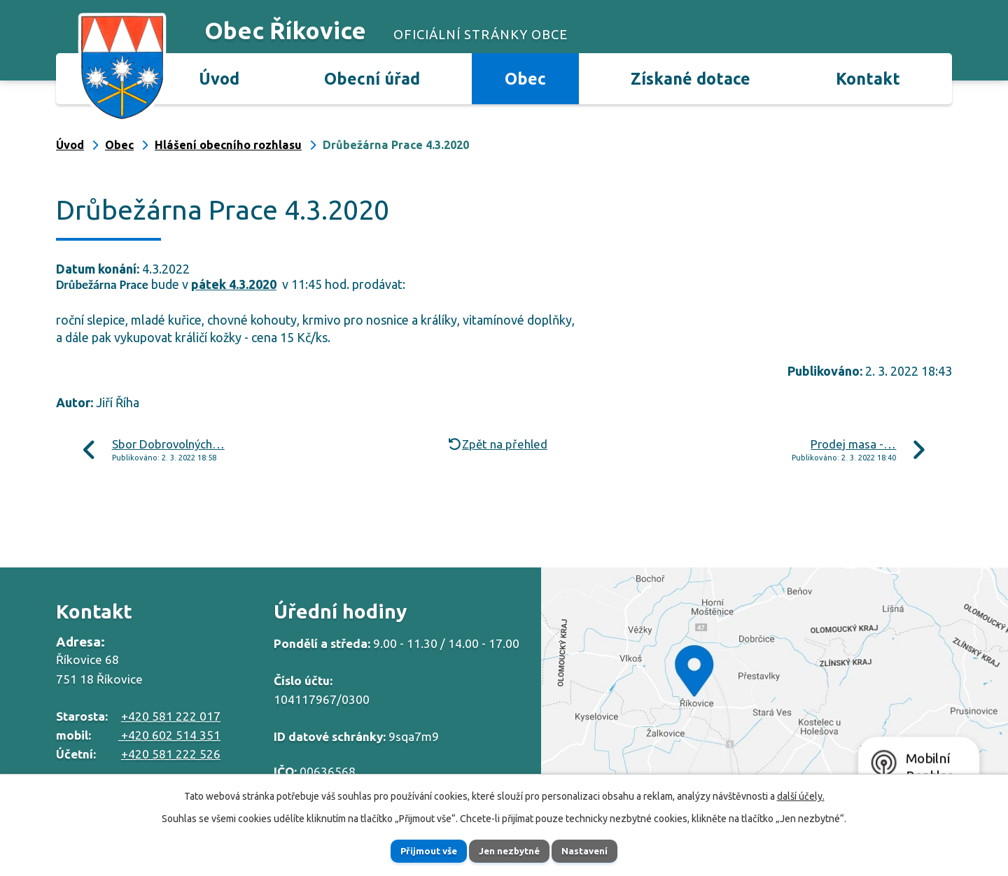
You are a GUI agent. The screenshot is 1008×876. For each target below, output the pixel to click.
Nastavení (598, 850)
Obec (525, 78)
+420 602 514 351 (169, 735)
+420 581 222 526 (170, 754)
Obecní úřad (372, 78)
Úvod (219, 78)
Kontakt (868, 78)
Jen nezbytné (510, 850)
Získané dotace (690, 78)
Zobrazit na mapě (774, 685)
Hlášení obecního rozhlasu (228, 145)
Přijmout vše (417, 850)
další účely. (801, 794)
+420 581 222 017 (170, 716)
